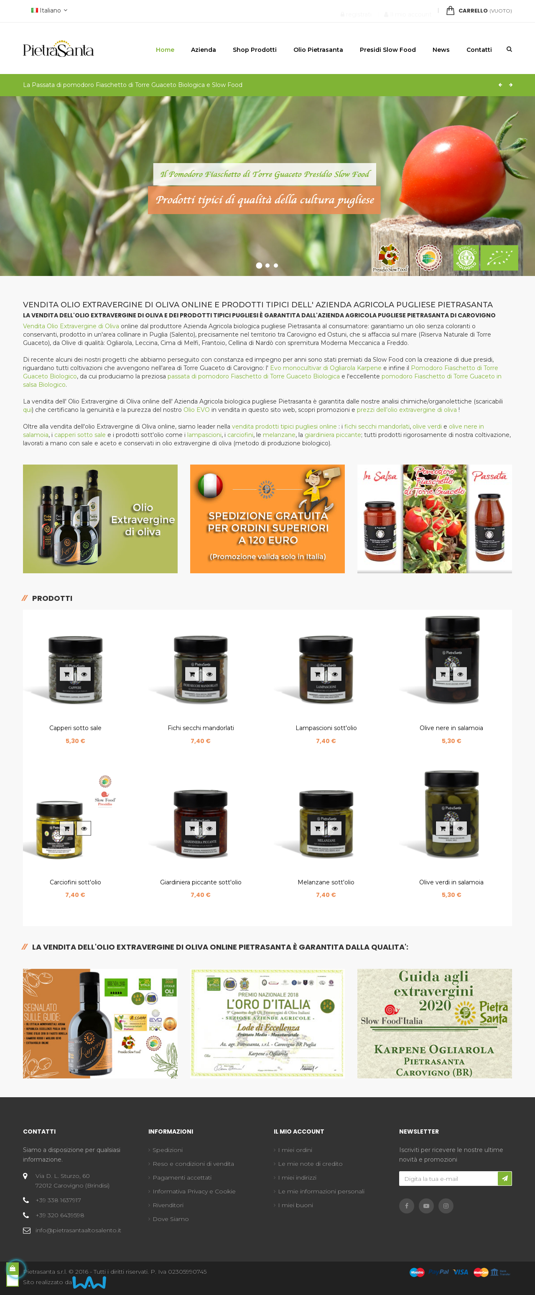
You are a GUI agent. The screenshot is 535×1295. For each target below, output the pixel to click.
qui (27, 410)
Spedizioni (168, 1150)
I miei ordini (295, 1150)
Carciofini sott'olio (75, 882)
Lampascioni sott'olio (326, 728)
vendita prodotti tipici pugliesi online (285, 426)
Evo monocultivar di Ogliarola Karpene (326, 368)
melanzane (279, 435)
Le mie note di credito (310, 1163)
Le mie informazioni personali (321, 1191)
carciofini (240, 435)
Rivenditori (168, 1205)
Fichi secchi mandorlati (201, 728)
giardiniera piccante (333, 435)
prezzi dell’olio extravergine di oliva (408, 410)
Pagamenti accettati (182, 1177)
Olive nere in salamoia (451, 728)
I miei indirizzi (297, 1177)
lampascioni (204, 435)
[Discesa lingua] (48, 11)
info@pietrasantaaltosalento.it (78, 1230)
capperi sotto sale (80, 435)
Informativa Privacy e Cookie (194, 1191)
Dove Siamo (171, 1219)
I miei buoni (295, 1205)
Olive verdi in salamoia (451, 882)
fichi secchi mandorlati (377, 426)
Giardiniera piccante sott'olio (201, 882)
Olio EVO (196, 410)
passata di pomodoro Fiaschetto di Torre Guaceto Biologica (254, 376)
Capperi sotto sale (75, 728)
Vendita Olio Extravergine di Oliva (71, 326)
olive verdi (427, 426)
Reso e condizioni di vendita (193, 1163)
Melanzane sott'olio (326, 882)
